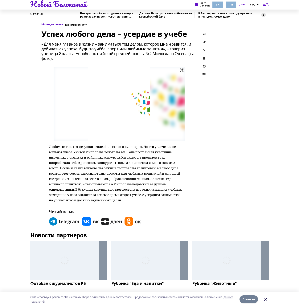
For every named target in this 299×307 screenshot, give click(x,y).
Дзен (242, 4)
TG (231, 4)
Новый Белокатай (58, 4)
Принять (249, 299)
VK (217, 4)
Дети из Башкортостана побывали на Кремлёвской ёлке (165, 15)
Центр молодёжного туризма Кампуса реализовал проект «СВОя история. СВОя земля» (106, 15)
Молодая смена (52, 24)
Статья (36, 14)
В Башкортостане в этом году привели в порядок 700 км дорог (225, 15)
